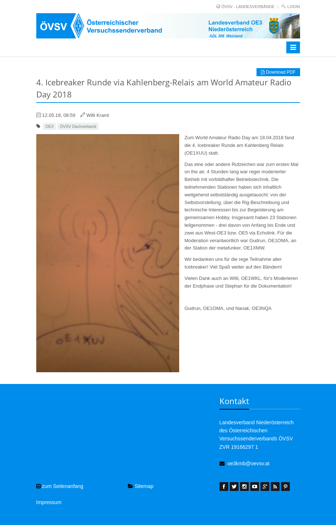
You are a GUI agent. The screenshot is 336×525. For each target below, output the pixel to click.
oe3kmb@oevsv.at (248, 463)
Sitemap (141, 486)
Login (293, 6)
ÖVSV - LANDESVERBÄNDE (247, 6)
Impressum (49, 502)
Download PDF (278, 72)
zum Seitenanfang (60, 486)
